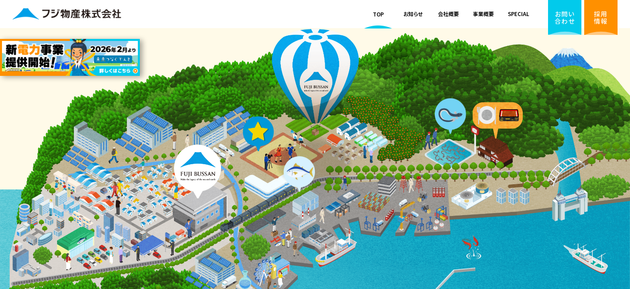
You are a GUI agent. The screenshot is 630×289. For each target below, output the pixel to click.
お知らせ (413, 14)
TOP (378, 14)
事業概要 (483, 14)
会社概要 (448, 14)
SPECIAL (518, 14)
